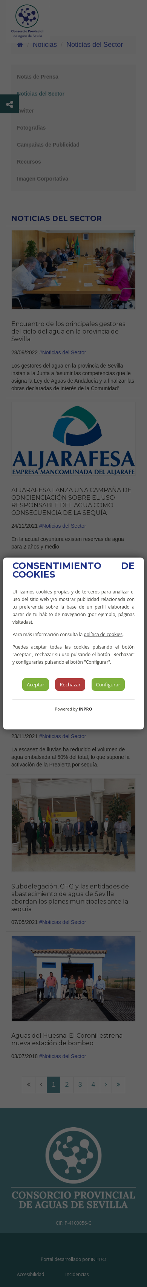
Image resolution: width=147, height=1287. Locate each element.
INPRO (85, 709)
